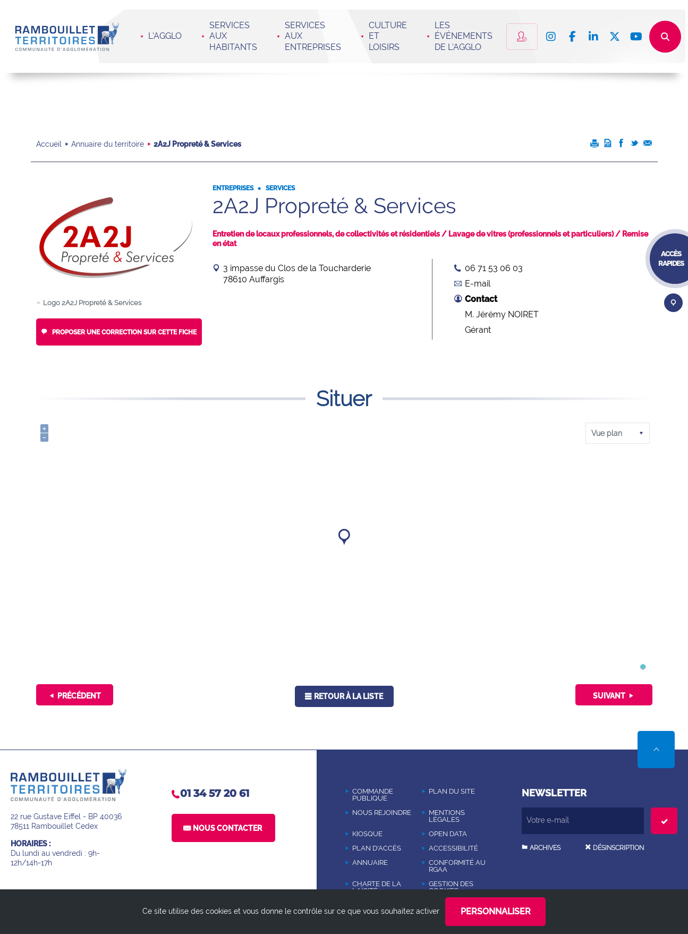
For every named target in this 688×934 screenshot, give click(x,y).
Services (279, 188)
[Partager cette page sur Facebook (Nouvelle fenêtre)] (621, 145)
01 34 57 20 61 (214, 793)
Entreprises (233, 188)
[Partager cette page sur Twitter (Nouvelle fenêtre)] (634, 145)
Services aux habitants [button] (233, 36)
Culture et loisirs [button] (388, 36)
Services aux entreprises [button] (313, 36)
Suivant (609, 696)
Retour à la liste (348, 696)
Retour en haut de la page (656, 749)
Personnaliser (496, 911)
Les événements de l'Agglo (463, 36)
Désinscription (618, 848)
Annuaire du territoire (107, 144)
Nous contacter (227, 828)
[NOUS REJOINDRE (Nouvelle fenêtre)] (382, 812)
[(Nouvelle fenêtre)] (643, 668)
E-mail (477, 284)
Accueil (49, 144)
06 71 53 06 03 (494, 268)
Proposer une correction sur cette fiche (123, 332)
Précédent (79, 696)
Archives (545, 848)
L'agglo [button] (165, 36)
